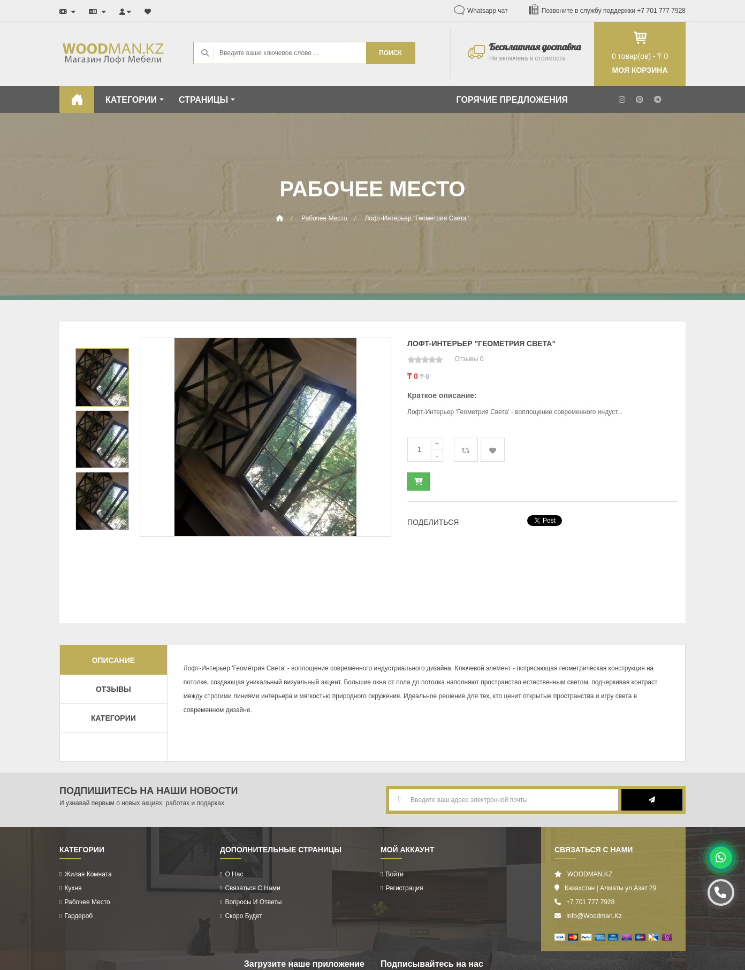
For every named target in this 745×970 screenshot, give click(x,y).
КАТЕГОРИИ (134, 99)
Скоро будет (243, 916)
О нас (234, 874)
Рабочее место (324, 218)
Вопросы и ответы (253, 902)
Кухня (72, 888)
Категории (113, 718)
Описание (113, 660)
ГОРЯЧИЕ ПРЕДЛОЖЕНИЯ (512, 99)
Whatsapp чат (487, 10)
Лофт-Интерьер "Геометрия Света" (416, 218)
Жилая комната (87, 874)
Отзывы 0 (468, 359)
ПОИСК (390, 53)
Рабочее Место (87, 902)
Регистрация (404, 888)
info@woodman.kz (594, 916)
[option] (265, 437)
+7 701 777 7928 (661, 10)
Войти (394, 874)
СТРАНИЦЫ (207, 99)
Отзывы (113, 689)
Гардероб (78, 916)
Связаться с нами (252, 888)
